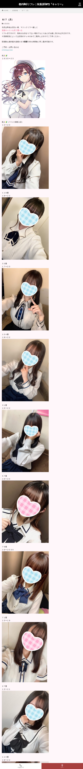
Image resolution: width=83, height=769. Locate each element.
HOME (6, 10)
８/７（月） (25, 10)
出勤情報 (15, 10)
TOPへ (62, 766)
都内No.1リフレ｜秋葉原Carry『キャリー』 (41, 4)
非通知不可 (21, 766)
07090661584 (7, 50)
